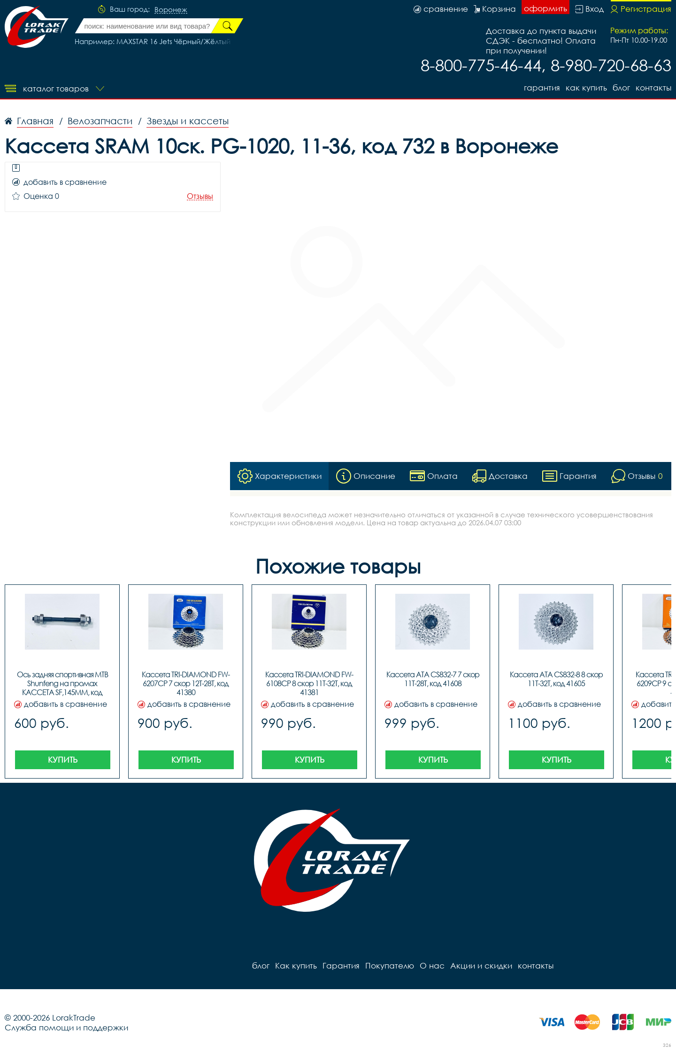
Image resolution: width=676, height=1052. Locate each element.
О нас (432, 965)
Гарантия (542, 87)
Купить (62, 759)
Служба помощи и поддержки (66, 1027)
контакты (653, 87)
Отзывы (200, 196)
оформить (545, 8)
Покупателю (389, 965)
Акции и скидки (481, 965)
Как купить (586, 87)
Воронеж (170, 10)
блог (621, 87)
